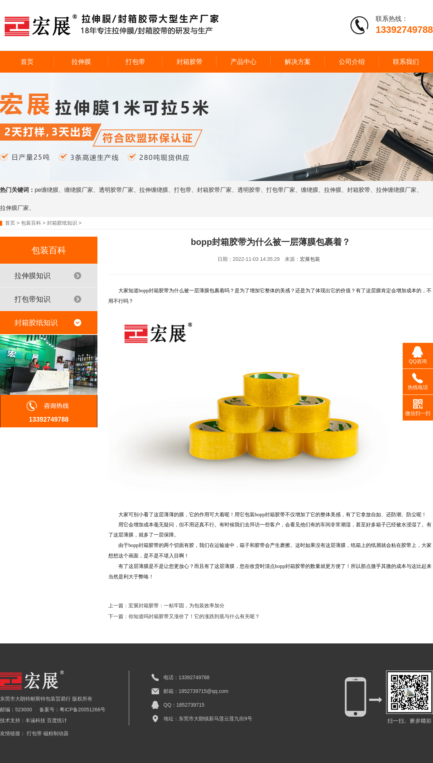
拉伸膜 (81, 61)
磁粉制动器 (56, 733)
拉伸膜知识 (47, 276)
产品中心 (244, 61)
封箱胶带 (189, 61)
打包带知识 (47, 299)
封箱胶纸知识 (62, 223)
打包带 (135, 61)
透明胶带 (249, 190)
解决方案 (298, 61)
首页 (27, 61)
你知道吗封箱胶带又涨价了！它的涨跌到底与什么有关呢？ (194, 616)
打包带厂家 (280, 190)
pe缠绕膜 (46, 190)
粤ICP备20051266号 (83, 709)
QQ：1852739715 (184, 704)
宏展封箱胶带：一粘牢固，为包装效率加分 (176, 605)
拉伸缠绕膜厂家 (396, 190)
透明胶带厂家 (116, 190)
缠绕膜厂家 (78, 190)
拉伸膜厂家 (14, 208)
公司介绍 (352, 61)
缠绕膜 (309, 190)
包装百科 (31, 223)
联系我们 (406, 61)
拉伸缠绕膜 (153, 190)
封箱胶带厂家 (214, 190)
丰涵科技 (35, 720)
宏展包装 (310, 259)
